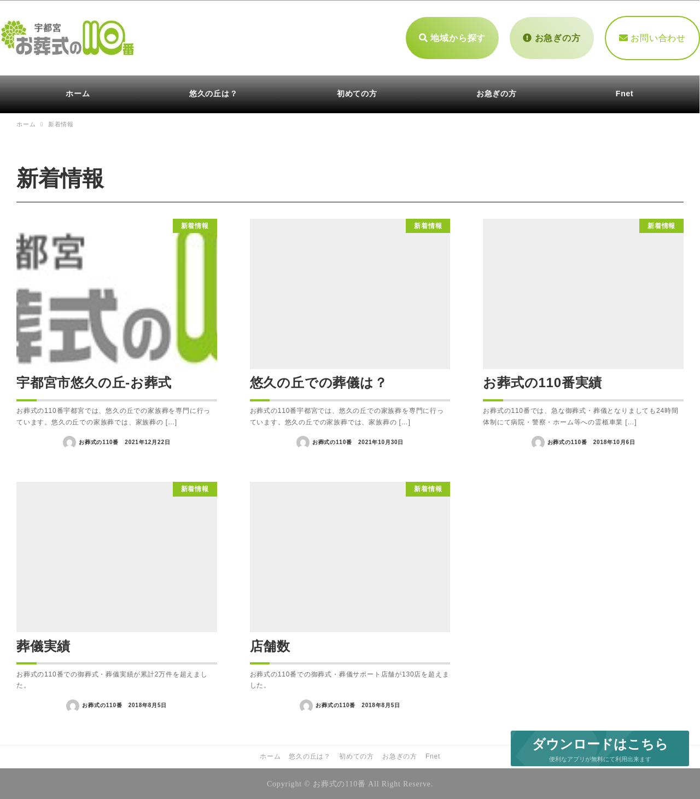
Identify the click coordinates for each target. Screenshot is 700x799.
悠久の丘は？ (310, 755)
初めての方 (356, 755)
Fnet (432, 755)
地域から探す (452, 37)
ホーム (270, 755)
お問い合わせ (652, 37)
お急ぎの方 (551, 37)
